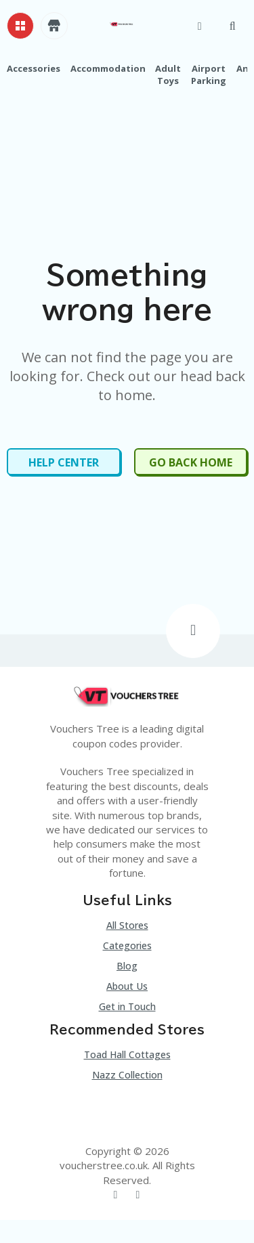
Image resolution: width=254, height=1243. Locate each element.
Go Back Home (190, 462)
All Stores (127, 925)
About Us (127, 986)
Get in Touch (127, 1006)
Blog (127, 965)
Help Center (63, 462)
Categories (127, 945)
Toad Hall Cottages (127, 1054)
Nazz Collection (127, 1074)
